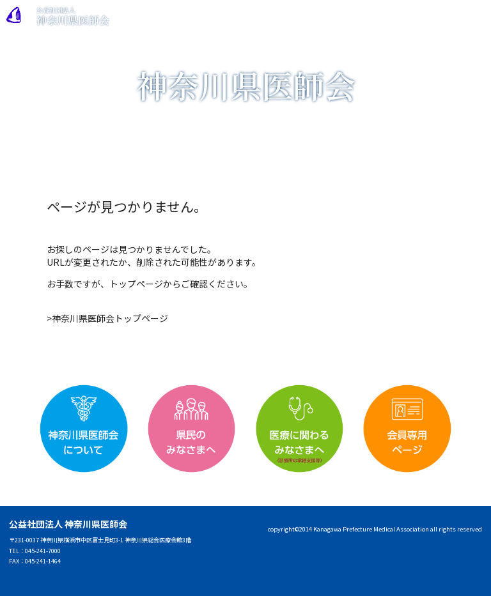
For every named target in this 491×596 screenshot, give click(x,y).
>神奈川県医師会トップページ (107, 318)
